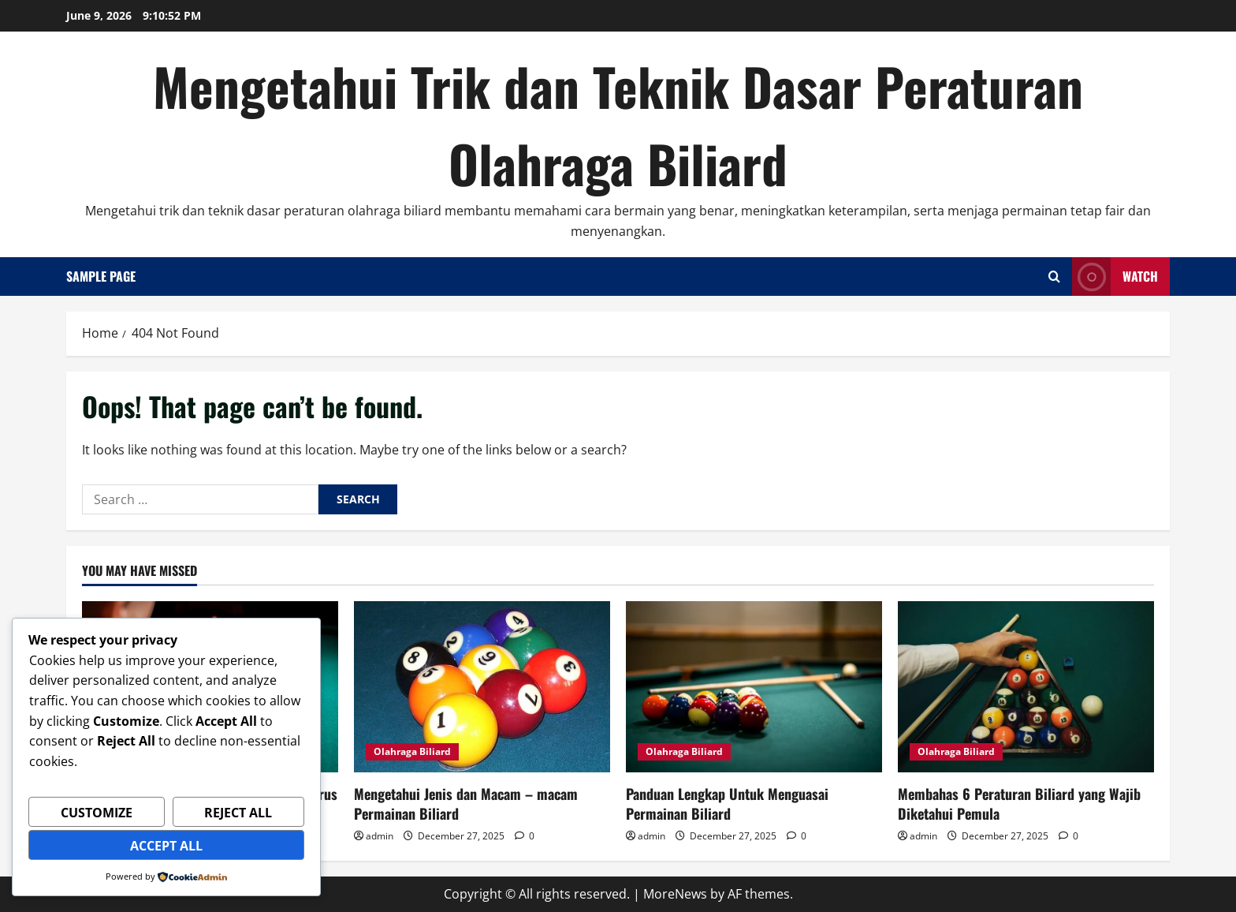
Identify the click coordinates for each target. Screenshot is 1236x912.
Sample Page (101, 276)
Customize (96, 812)
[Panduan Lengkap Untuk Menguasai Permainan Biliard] (754, 686)
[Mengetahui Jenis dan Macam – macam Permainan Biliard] (482, 686)
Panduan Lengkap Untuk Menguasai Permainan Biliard (727, 803)
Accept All (166, 845)
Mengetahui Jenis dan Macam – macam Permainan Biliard (466, 803)
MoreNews (675, 894)
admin (379, 836)
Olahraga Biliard (412, 751)
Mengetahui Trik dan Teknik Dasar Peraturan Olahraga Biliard (618, 124)
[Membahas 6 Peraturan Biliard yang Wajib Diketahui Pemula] (1026, 686)
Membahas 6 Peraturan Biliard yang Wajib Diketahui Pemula (1019, 803)
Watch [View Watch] (1115, 276)
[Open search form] (1054, 276)
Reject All (238, 812)
